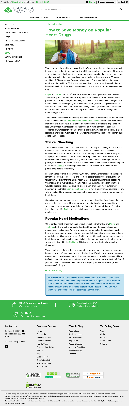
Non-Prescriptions (76, 324)
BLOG (7, 53)
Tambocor (49, 227)
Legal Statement (50, 403)
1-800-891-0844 (19, 321)
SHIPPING (9, 45)
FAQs (7, 37)
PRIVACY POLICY (12, 61)
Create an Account (106, 2)
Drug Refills (73, 331)
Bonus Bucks (42, 356)
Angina (67, 209)
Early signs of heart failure (78, 189)
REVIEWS (9, 49)
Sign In (90, 2)
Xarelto (59, 94)
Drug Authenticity (44, 350)
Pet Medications (75, 327)
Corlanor (60, 166)
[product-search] (121, 9)
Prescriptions (74, 321)
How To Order (42, 334)
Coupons (72, 344)
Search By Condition (77, 337)
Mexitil (112, 224)
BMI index (73, 242)
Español (11, 403)
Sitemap (40, 340)
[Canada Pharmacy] (19, 9)
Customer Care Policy (45, 337)
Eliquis (48, 94)
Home (39, 321)
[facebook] (6, 336)
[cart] (122, 2)
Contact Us (41, 324)
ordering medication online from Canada (81, 121)
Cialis (102, 324)
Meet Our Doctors (44, 327)
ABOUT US (9, 24)
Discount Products (76, 334)
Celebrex (103, 334)
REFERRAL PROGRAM (15, 41)
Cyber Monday (42, 347)
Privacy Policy (74, 403)
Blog (38, 344)
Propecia (103, 327)
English (29, 403)
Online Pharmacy (75, 340)
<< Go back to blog (53, 24)
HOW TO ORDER (12, 28)
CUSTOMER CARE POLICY (16, 32)
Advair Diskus (105, 331)
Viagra (102, 321)
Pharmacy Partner (44, 353)
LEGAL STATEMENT (14, 57)
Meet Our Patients (44, 331)
